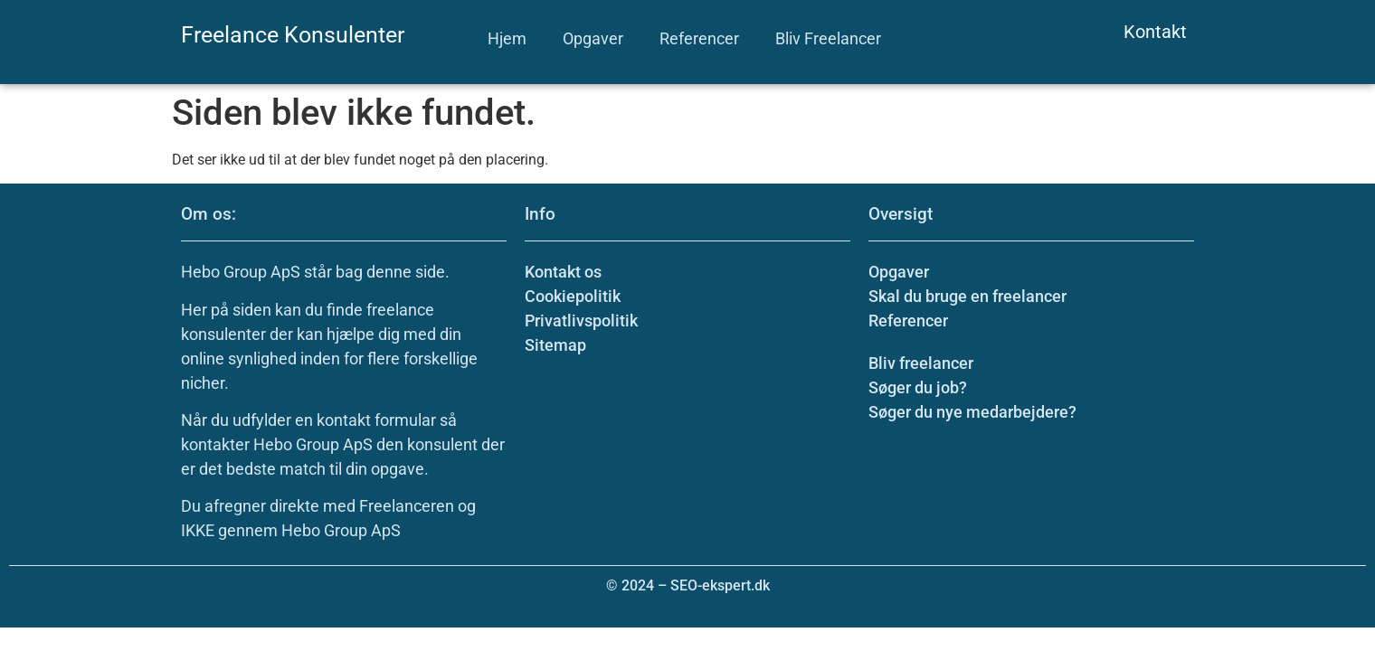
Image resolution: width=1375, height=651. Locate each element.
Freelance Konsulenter (292, 35)
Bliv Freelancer (828, 38)
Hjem (507, 38)
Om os (206, 213)
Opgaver (593, 38)
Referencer (699, 38)
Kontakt (1155, 31)
